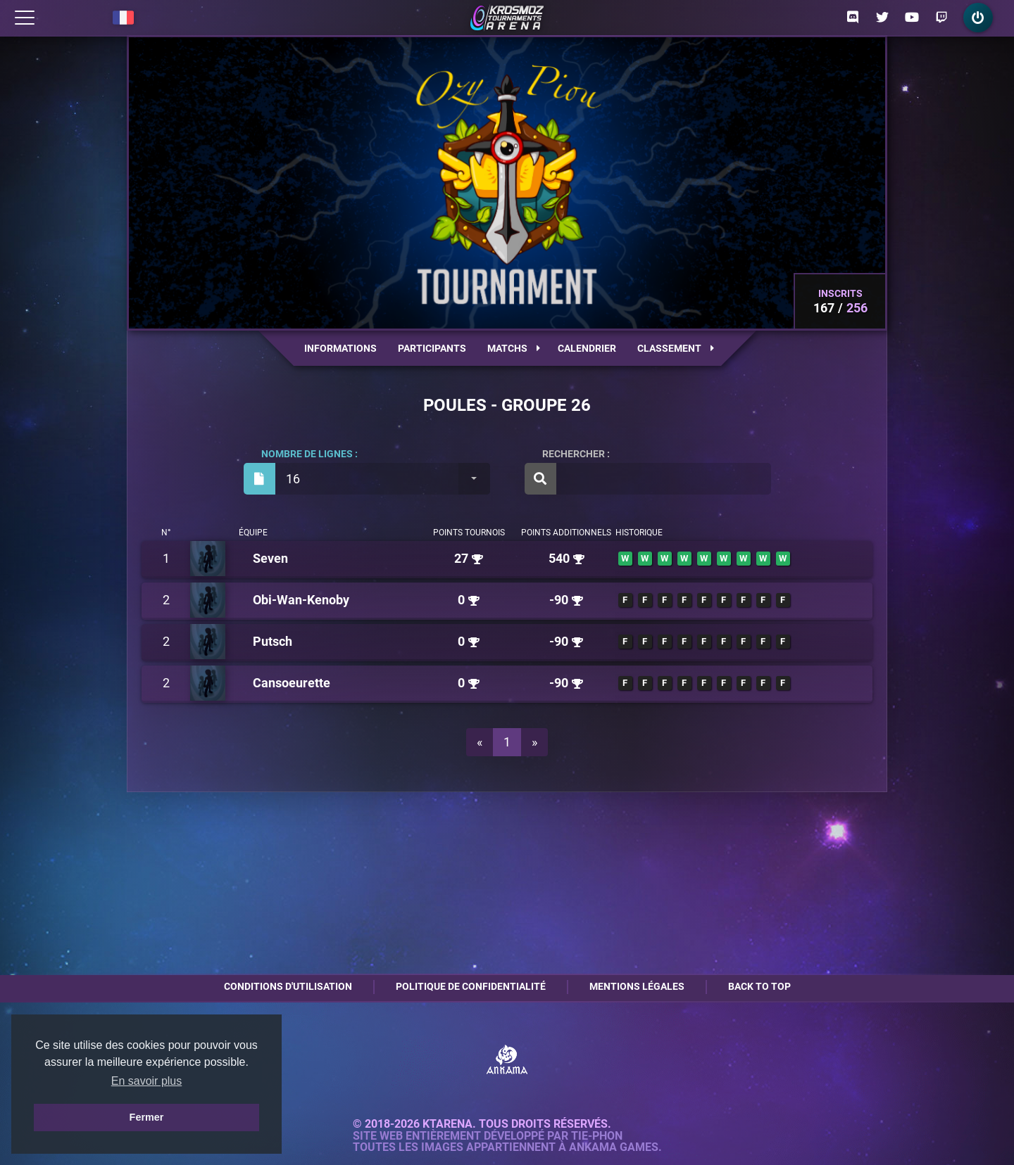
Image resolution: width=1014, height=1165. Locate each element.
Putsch (272, 641)
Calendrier (587, 348)
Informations (340, 348)
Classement (675, 348)
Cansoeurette (291, 682)
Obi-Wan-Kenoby (301, 599)
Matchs (513, 348)
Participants (432, 348)
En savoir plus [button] (146, 1081)
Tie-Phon (596, 1136)
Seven (270, 558)
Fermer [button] (147, 1117)
